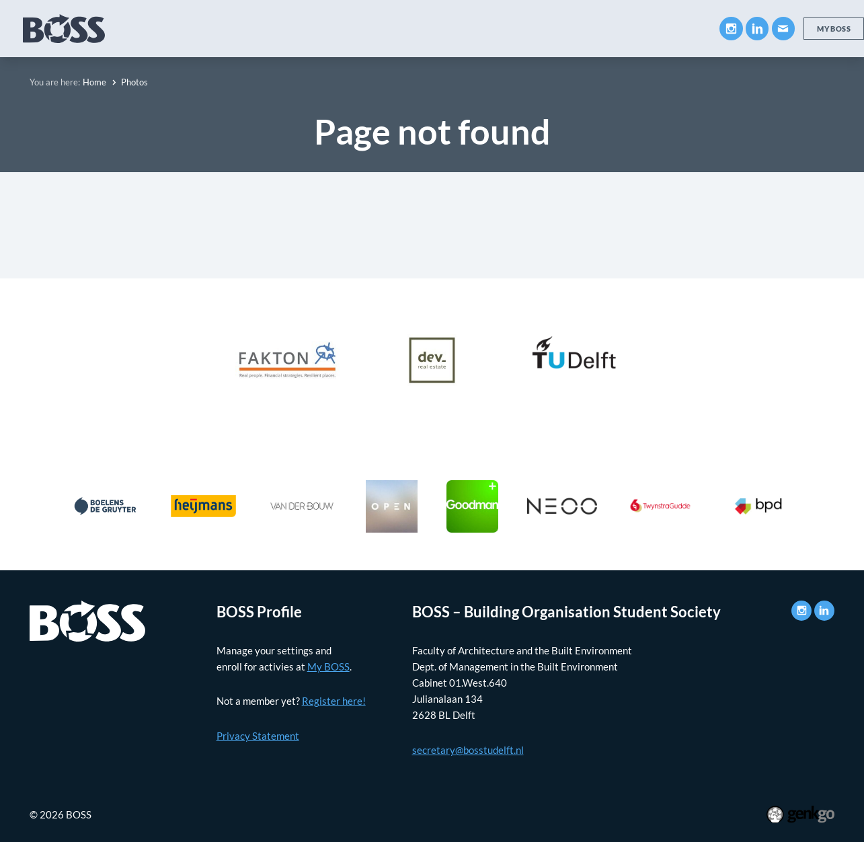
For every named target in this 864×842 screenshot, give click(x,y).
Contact (676, 29)
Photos (540, 29)
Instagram (730, 28)
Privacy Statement (258, 736)
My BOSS (607, 29)
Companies (298, 29)
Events (427, 29)
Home (94, 82)
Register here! (334, 701)
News (483, 29)
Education (218, 29)
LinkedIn (757, 28)
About (150, 29)
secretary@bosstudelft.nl (468, 750)
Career (368, 29)
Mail (783, 28)
